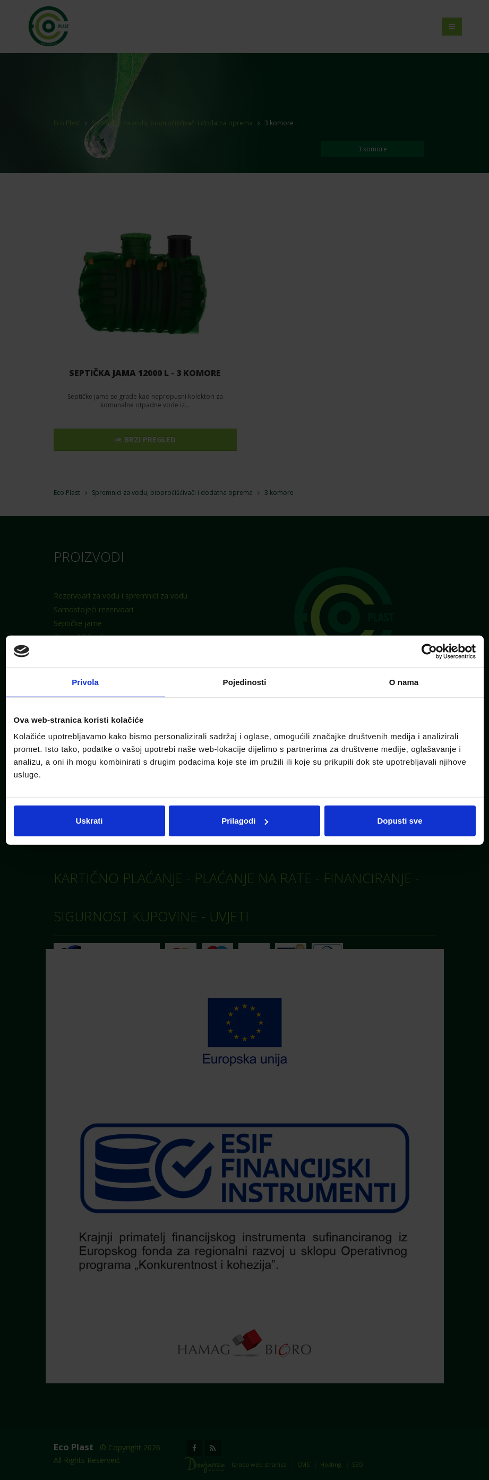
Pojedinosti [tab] (245, 681)
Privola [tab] (85, 681)
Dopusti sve (399, 820)
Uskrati (89, 820)
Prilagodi (244, 820)
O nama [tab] (404, 681)
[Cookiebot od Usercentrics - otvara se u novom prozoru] (429, 651)
